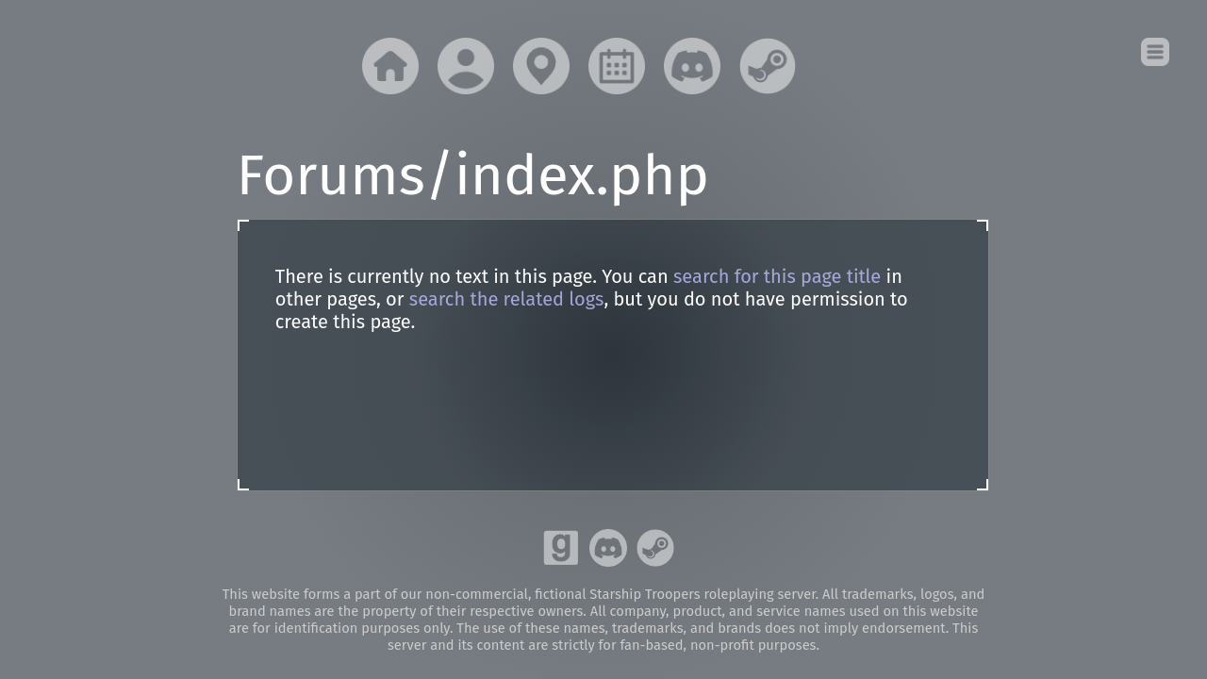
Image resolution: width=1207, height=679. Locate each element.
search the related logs (506, 299)
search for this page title (777, 276)
